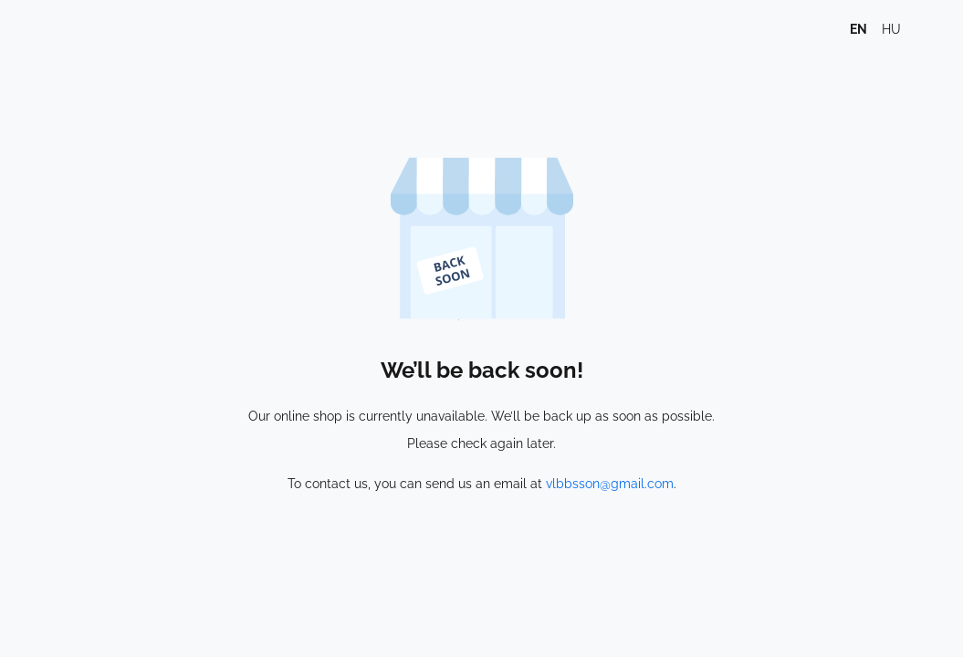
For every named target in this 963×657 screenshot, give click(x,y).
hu (891, 29)
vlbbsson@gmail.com (610, 483)
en (858, 29)
